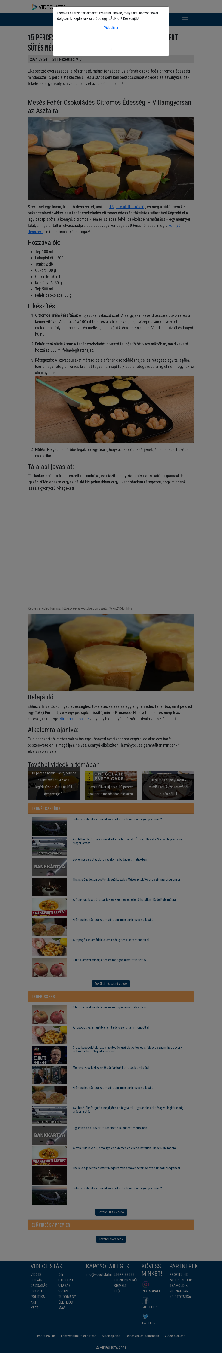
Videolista (111, 27)
